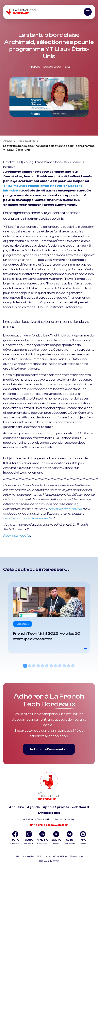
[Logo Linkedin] (42, 838)
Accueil (7, 140)
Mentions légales (25, 856)
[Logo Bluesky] (69, 838)
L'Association (49, 813)
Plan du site (76, 856)
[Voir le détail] (49, 617)
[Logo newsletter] (83, 838)
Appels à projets (56, 807)
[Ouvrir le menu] (88, 12)
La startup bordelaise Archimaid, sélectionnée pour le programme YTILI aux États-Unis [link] (49, 147)
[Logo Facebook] (15, 838)
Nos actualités (26, 140)
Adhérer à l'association (37, 819)
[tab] (25, 666)
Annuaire (16, 807)
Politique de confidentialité (52, 856)
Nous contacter (65, 819)
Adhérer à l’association (49, 749)
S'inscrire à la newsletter (49, 825)
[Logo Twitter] (56, 838)
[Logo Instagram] (29, 838)
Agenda (33, 807)
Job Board (80, 807)
